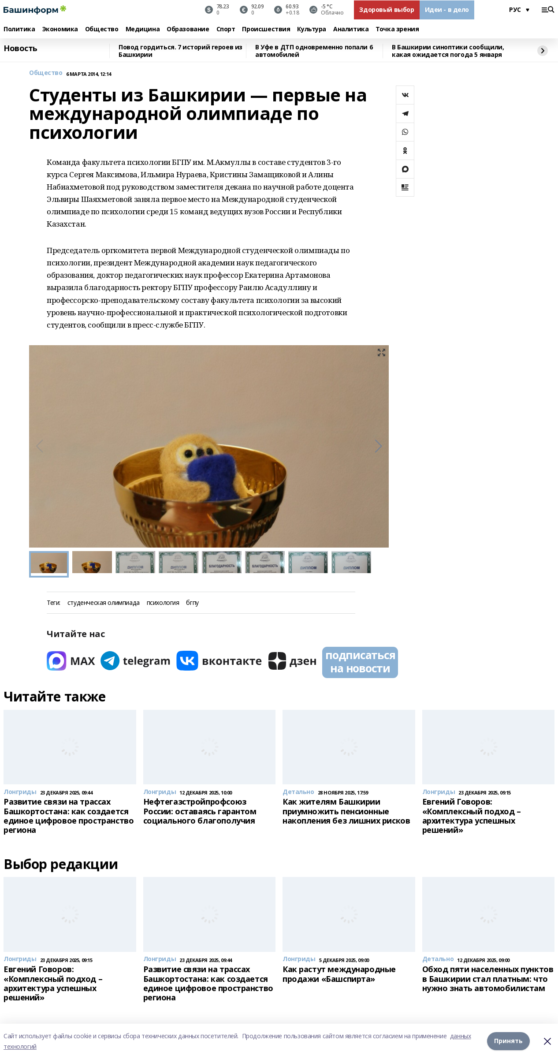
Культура (311, 29)
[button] (378, 446)
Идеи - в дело (447, 9)
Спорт (225, 29)
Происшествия (266, 29)
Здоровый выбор (386, 9)
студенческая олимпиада (103, 603)
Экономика (60, 29)
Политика (19, 29)
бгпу (192, 603)
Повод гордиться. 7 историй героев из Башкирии (180, 51)
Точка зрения (397, 29)
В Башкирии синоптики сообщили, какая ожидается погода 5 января (448, 51)
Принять (508, 1041)
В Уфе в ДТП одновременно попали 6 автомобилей (313, 51)
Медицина (143, 29)
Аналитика (350, 29)
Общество (102, 29)
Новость (20, 48)
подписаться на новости (360, 661)
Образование (188, 29)
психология (163, 603)
